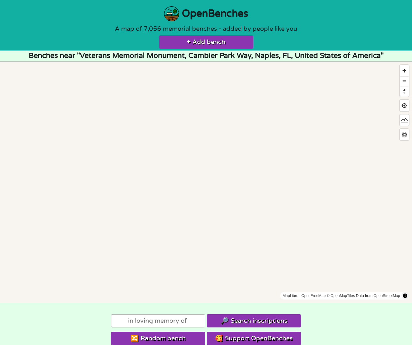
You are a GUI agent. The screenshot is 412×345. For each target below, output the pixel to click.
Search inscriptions (254, 321)
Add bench (206, 42)
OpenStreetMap (386, 296)
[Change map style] (404, 120)
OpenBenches (206, 13)
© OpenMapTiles (341, 296)
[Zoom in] (404, 70)
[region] (206, 182)
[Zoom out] (404, 80)
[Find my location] (404, 105)
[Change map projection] (404, 134)
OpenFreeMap (313, 296)
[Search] (158, 320)
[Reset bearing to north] (404, 91)
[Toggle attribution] (405, 296)
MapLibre (290, 296)
